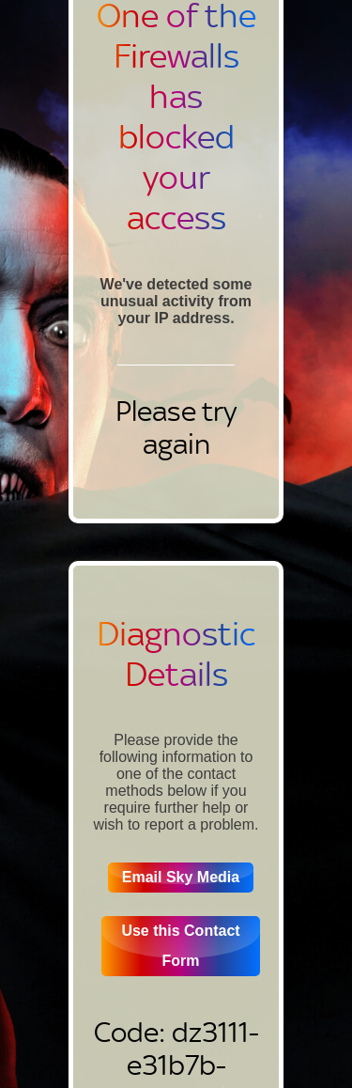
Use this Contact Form (180, 946)
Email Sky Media (180, 877)
